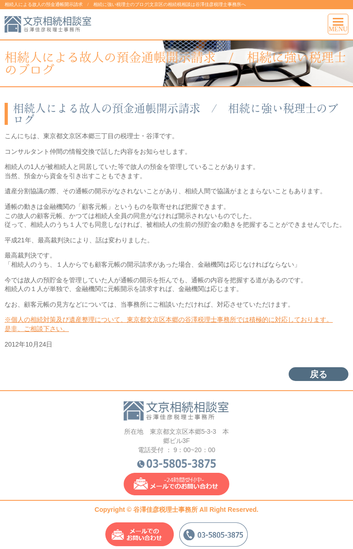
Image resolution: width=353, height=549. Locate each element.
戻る (318, 374)
